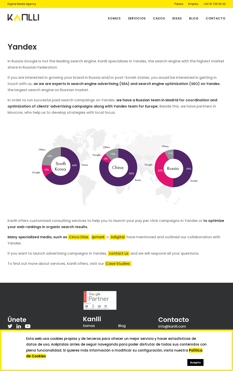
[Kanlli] (23, 17)
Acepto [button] (195, 362)
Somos (114, 18)
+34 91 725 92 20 (214, 4)
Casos (159, 18)
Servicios (137, 18)
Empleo (193, 4)
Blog (194, 18)
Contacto (216, 18)
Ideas (177, 18)
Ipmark (98, 237)
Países (178, 4)
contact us (119, 253)
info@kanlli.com (172, 326)
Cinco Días (78, 237)
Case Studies (118, 263)
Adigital (118, 237)
